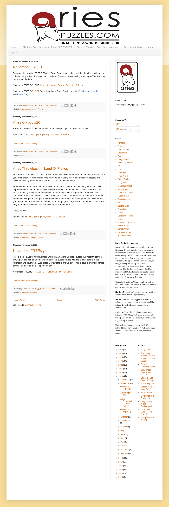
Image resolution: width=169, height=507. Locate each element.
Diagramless (123, 159)
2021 (120, 369)
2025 (120, 353)
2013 (120, 477)
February (125, 450)
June (123, 434)
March (124, 446)
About (150, 47)
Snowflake (122, 209)
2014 (120, 473)
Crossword (24, 237)
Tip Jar (14, 52)
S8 (119, 202)
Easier (61, 85)
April (123, 442)
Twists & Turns (84, 47)
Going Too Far (124, 179)
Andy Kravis (146, 350)
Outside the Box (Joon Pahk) (148, 388)
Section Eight (123, 206)
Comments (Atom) (33, 305)
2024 (120, 357)
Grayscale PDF (48, 216)
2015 (120, 470)
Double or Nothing (126, 163)
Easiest (69, 85)
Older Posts (100, 300)
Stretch (121, 219)
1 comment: (51, 289)
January (124, 453)
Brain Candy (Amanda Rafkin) (148, 354)
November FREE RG (29, 67)
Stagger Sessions (125, 216)
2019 (120, 376)
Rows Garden (25, 109)
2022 (120, 365)
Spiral (120, 212)
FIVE (120, 169)
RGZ (37, 91)
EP (119, 166)
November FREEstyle (30, 251)
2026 (120, 350)
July (123, 431)
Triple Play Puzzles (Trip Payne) (146, 411)
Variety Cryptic (124, 229)
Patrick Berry (146, 392)
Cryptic (23, 155)
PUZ (33, 134)
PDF (39, 134)
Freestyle (33, 292)
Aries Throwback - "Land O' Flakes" (41, 168)
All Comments (124, 129)
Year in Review (124, 235)
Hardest (44, 85)
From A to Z (123, 176)
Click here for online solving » (26, 143)
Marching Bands (125, 186)
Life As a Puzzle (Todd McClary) (148, 379)
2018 (120, 458)
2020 (120, 372)
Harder (53, 85)
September (125, 421)
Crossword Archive (133, 47)
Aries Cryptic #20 (26, 122)
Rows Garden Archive (108, 47)
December (125, 380)
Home (13, 47)
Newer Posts (19, 300)
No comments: (52, 105)
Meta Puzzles (124, 189)
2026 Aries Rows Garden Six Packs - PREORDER (46, 47)
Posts (120, 125)
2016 (120, 466)
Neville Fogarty (147, 383)
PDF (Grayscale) (51, 134)
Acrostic (121, 143)
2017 (120, 462)
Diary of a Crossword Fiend (148, 365)
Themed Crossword (37, 237)
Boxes (120, 146)
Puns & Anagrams (125, 192)
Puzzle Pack (123, 196)
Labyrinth (122, 183)
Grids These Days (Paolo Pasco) (146, 372)
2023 (120, 361)
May (123, 438)
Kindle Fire (22, 94)
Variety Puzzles (38, 109)
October (124, 417)
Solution (80, 85)
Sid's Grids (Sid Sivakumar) (147, 397)
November (125, 383)
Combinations (124, 149)
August (124, 427)
